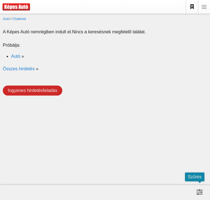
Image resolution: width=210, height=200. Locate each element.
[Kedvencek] (192, 7)
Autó (6, 19)
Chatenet (19, 19)
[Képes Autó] (15, 7)
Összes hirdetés (19, 68)
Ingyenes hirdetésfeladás (32, 90)
